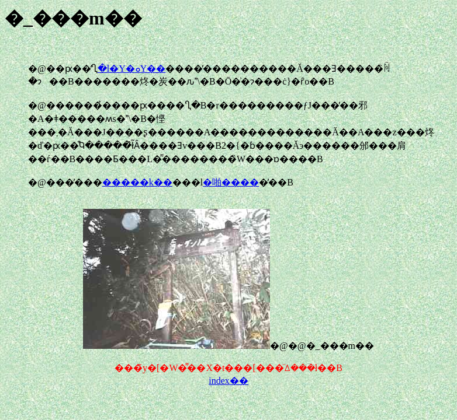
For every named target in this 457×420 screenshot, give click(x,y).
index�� (228, 381)
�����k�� (137, 182)
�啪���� (231, 182)
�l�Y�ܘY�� (132, 69)
